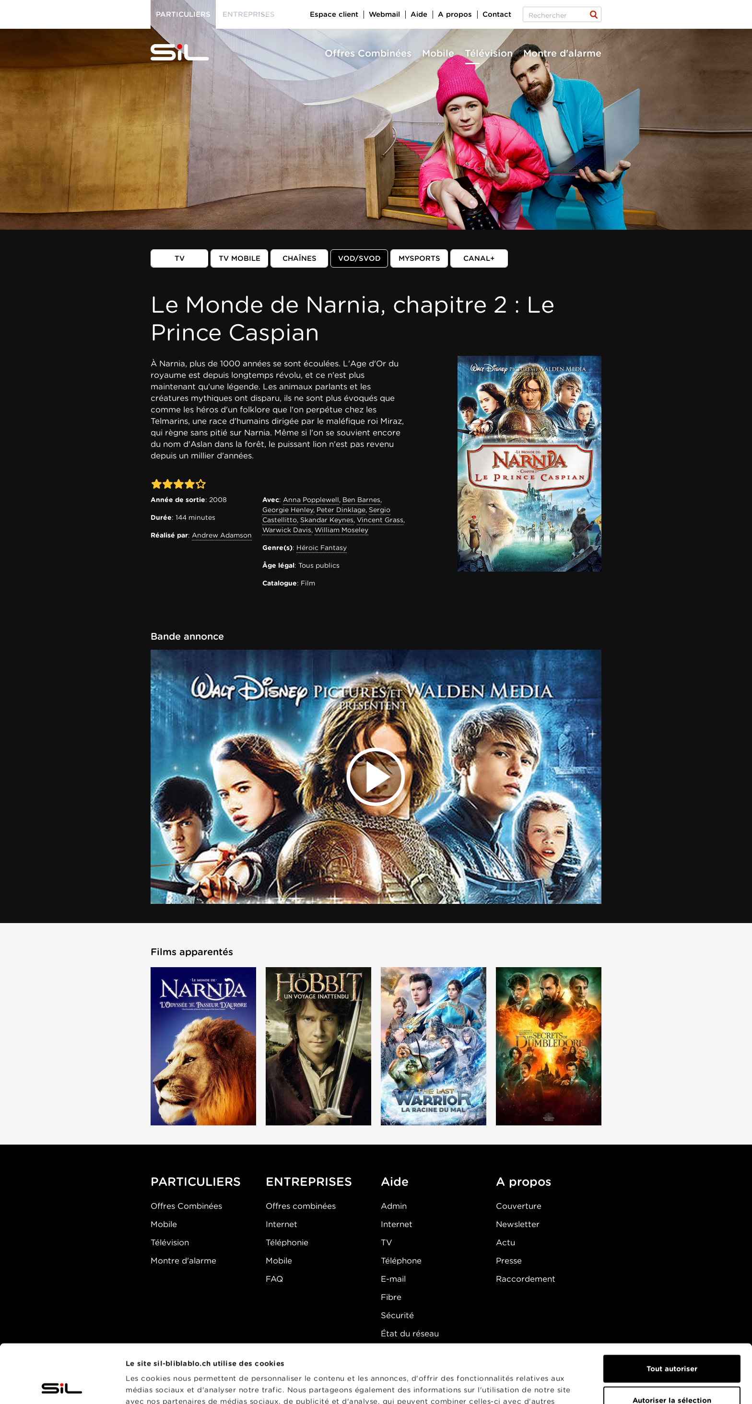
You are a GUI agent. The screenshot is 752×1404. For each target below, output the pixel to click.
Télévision (489, 53)
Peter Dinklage (341, 510)
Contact (496, 14)
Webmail (384, 14)
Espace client (334, 14)
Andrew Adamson (222, 535)
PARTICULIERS (196, 1181)
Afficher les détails (540, 1385)
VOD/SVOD (359, 258)
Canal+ (479, 258)
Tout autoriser (671, 1310)
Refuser (672, 1373)
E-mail (393, 1279)
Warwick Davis (286, 530)
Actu (505, 1242)
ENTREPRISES (309, 1181)
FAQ (274, 1279)
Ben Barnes (361, 499)
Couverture (518, 1206)
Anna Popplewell (311, 499)
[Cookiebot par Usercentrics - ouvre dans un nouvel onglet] (62, 1385)
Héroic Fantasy (321, 547)
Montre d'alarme (562, 53)
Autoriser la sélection (672, 1341)
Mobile (438, 53)
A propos (455, 14)
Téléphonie (287, 1242)
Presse (509, 1260)
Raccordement (525, 1279)
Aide (419, 14)
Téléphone (401, 1260)
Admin (394, 1206)
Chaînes (299, 258)
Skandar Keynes (326, 520)
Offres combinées (301, 1206)
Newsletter (518, 1224)
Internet (281, 1224)
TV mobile (239, 258)
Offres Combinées (368, 53)
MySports (419, 258)
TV (180, 258)
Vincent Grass (380, 520)
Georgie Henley (287, 510)
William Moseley (341, 530)
